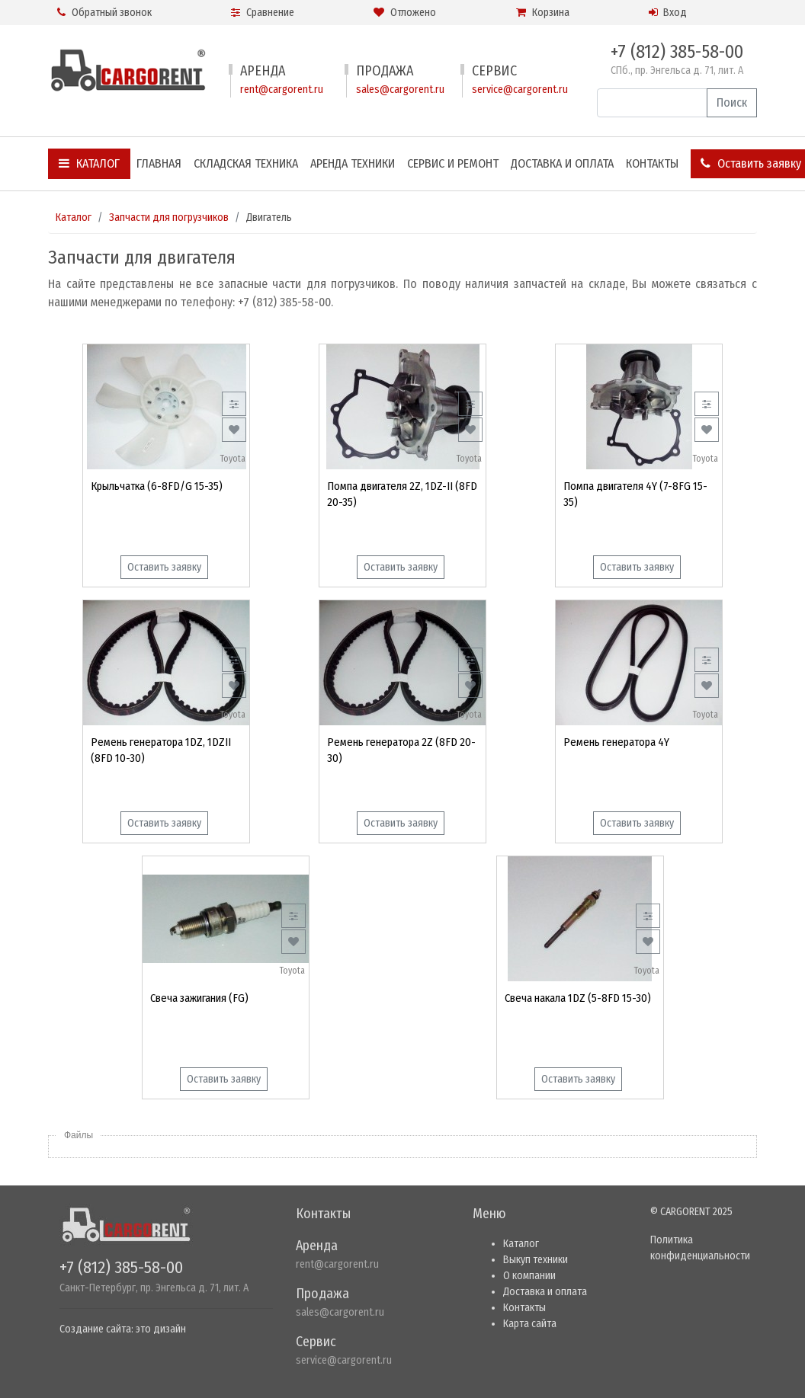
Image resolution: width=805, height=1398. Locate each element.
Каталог (89, 163)
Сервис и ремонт (453, 163)
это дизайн (161, 1329)
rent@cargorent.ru (281, 89)
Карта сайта (529, 1323)
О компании (529, 1275)
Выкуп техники (535, 1259)
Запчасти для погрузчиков (169, 217)
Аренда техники (352, 163)
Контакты (652, 163)
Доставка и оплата (562, 163)
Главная (158, 163)
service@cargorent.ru (520, 89)
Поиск (732, 102)
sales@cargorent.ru (400, 89)
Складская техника (246, 163)
